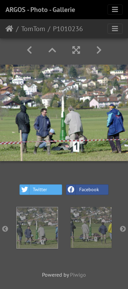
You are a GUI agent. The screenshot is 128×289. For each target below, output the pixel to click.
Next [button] (122, 229)
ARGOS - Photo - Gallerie (40, 9)
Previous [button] (5, 229)
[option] (37, 228)
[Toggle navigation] (115, 9)
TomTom (33, 28)
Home (9, 29)
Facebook (82, 190)
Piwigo (78, 274)
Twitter (33, 190)
